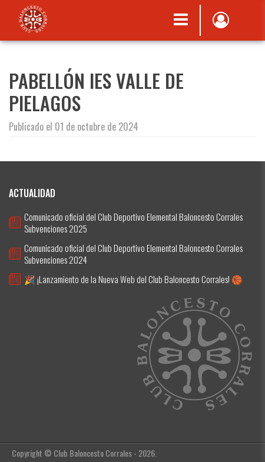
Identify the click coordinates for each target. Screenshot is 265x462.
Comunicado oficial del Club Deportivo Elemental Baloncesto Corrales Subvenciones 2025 (133, 222)
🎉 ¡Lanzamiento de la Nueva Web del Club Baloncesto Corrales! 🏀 (133, 278)
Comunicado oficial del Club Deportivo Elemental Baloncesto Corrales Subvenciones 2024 (133, 253)
